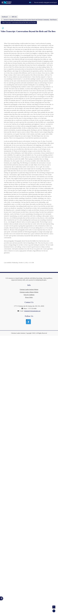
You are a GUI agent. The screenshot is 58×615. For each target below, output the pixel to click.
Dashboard (5, 16)
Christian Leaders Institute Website (29, 289)
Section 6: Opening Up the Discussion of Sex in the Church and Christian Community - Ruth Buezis (30, 19)
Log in (55, 2)
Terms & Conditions (29, 294)
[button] (30, 2)
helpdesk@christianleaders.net (32, 311)
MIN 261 (14, 16)
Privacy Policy (29, 297)
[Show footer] (53, 610)
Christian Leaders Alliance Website (29, 292)
